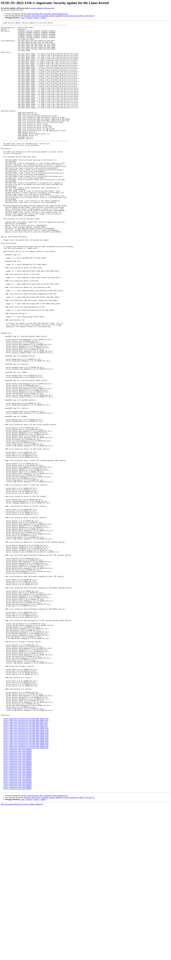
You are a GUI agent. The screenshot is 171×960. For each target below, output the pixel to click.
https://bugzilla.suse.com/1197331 (17, 932)
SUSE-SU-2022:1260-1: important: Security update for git (47, 14)
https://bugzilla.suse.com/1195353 (17, 905)
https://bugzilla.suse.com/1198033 (17, 942)
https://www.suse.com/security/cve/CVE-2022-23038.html (25, 874)
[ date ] (23, 18)
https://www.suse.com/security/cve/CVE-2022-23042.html (25, 881)
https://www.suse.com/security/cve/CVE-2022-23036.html (25, 870)
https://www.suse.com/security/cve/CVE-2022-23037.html (25, 872)
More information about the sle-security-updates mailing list (22, 958)
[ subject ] (36, 18)
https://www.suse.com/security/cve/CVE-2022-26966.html (25, 885)
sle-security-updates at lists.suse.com (41, 8)
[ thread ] (29, 18)
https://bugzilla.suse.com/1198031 (17, 938)
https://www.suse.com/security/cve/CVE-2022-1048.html (25, 868)
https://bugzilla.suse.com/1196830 (17, 923)
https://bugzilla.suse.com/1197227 (17, 930)
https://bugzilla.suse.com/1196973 (17, 928)
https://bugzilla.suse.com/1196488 (17, 915)
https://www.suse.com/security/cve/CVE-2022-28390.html (25, 893)
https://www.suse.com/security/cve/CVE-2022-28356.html (25, 887)
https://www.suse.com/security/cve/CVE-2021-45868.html (25, 860)
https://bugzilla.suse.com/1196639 (17, 919)
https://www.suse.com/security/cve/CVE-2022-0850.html (25, 864)
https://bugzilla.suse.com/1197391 (17, 936)
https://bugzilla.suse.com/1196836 (17, 924)
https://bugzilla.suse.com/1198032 (17, 940)
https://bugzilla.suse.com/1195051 (17, 901)
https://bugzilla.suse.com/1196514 (17, 917)
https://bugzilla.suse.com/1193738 (17, 897)
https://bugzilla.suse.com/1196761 (17, 921)
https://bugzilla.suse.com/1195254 (17, 903)
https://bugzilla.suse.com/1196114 (17, 909)
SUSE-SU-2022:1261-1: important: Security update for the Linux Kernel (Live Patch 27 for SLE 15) (59, 16)
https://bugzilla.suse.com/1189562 (17, 895)
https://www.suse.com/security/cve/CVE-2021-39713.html (25, 858)
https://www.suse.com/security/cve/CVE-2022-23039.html (25, 875)
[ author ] (43, 18)
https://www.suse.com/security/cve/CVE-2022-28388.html (25, 889)
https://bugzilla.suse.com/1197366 (17, 934)
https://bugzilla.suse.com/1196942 (17, 926)
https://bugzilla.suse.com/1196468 (17, 913)
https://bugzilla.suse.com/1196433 (17, 911)
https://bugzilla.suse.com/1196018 (17, 907)
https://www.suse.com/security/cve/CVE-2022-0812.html (25, 862)
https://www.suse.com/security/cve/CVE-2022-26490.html (25, 883)
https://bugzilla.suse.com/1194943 (17, 899)
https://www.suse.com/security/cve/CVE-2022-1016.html (25, 866)
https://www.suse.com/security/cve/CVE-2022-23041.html (25, 879)
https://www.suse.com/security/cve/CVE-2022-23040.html (25, 877)
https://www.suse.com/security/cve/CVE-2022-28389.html (25, 891)
